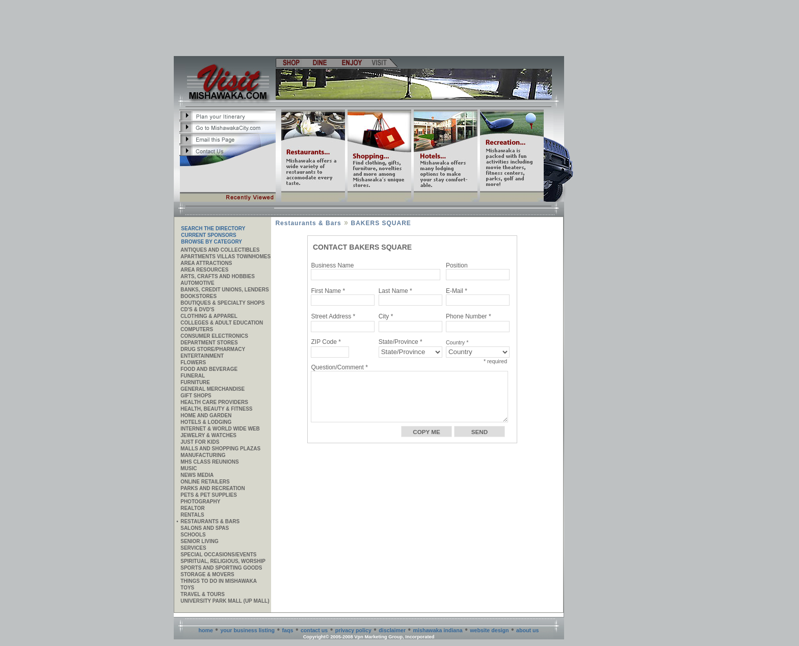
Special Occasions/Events (218, 554)
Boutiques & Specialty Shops (222, 303)
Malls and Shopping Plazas (220, 448)
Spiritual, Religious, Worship (222, 561)
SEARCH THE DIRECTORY (213, 228)
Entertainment (202, 356)
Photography (200, 501)
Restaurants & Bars (209, 521)
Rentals (192, 515)
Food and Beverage (208, 369)
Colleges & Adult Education (221, 323)
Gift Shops (195, 395)
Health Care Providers (214, 402)
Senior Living (199, 541)
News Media (197, 475)
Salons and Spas (204, 528)
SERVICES (193, 548)
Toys (187, 587)
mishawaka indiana (438, 630)
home (206, 630)
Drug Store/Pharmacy (212, 349)
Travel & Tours (202, 594)
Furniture (195, 382)
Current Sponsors (208, 235)
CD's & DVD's (197, 309)
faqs (288, 630)
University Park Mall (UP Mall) (224, 601)
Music (188, 468)
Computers (196, 329)
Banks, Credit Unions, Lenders (224, 289)
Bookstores (198, 296)
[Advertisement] (369, 28)
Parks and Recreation (212, 488)
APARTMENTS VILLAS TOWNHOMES (225, 256)
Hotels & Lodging (205, 422)
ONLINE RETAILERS (204, 482)
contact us (314, 630)
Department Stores (208, 342)
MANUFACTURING (202, 455)
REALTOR (192, 508)
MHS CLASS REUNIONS (209, 462)
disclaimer (392, 630)
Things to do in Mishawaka (218, 581)
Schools (192, 534)
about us (527, 630)
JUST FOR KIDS (199, 442)
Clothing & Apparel (208, 316)
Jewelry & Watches (208, 435)
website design (489, 630)
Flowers (193, 362)
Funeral (192, 376)
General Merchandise (212, 389)
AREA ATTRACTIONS (206, 263)
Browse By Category (211, 242)
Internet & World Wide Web (220, 429)
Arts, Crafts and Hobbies (217, 276)
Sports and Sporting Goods (221, 568)
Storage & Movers (207, 574)
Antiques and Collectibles (219, 250)
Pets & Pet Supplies (208, 495)
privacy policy (353, 630)
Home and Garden (205, 415)
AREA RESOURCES (204, 270)
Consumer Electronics (214, 336)
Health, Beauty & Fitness (216, 409)
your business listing (247, 630)
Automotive (197, 283)
